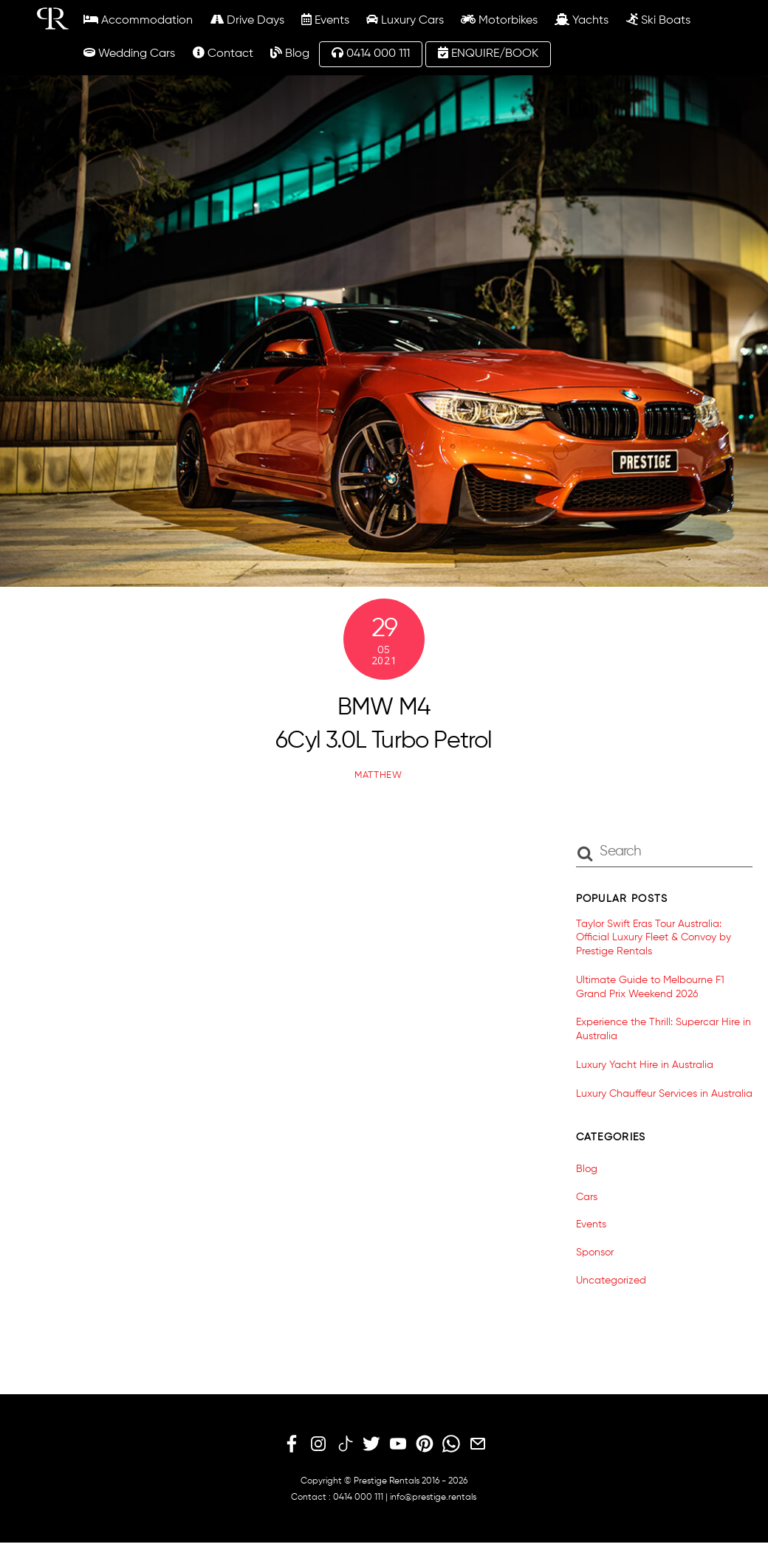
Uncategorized (611, 1280)
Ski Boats (658, 20)
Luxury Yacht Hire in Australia (644, 1065)
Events (325, 20)
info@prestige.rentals (433, 1497)
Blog (289, 53)
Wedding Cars (129, 53)
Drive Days (247, 20)
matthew (378, 775)
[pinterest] (424, 1444)
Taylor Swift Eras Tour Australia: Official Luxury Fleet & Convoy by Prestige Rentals (653, 938)
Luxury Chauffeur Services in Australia (664, 1094)
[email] (478, 1444)
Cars (586, 1197)
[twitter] (371, 1444)
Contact (223, 53)
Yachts (581, 20)
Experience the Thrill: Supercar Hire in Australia (663, 1029)
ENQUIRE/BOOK (488, 53)
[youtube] (398, 1444)
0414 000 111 (371, 53)
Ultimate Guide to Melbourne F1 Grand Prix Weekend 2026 (650, 987)
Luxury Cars (405, 20)
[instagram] (318, 1444)
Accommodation (138, 20)
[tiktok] (345, 1444)
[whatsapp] (451, 1444)
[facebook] (292, 1444)
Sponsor (595, 1252)
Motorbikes (499, 20)
